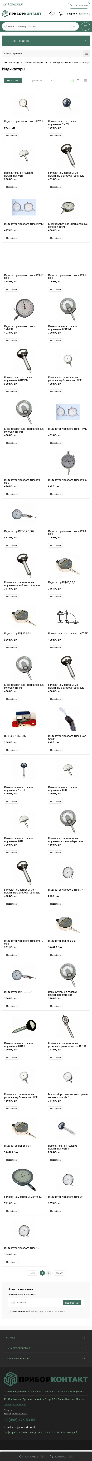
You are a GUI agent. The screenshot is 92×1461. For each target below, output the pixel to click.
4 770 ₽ (24, 232)
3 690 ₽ (24, 1258)
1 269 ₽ (68, 284)
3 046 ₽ (24, 1002)
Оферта (8, 1412)
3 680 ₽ (24, 284)
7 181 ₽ (68, 591)
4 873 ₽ (24, 540)
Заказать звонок (79, 5)
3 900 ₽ (24, 181)
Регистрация (16, 4)
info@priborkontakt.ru (26, 1429)
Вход (4, 4)
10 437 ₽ (68, 950)
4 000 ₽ (68, 232)
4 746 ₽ (24, 489)
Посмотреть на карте (15, 1406)
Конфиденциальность (15, 1415)
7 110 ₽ (24, 591)
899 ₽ (24, 130)
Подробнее (11, 136)
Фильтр (13, 80)
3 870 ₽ (68, 1207)
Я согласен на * (38, 1313)
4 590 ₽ (68, 130)
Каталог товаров (46, 41)
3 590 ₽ (24, 643)
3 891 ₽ (24, 950)
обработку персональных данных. (45, 1313)
